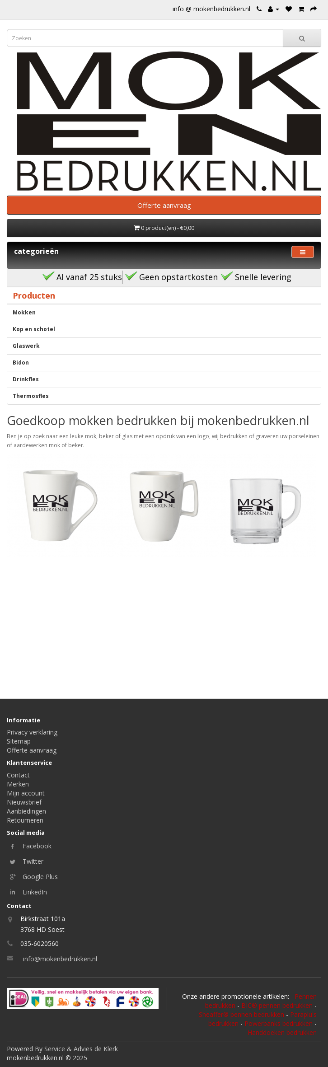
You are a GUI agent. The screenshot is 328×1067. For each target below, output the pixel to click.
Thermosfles (31, 396)
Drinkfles (26, 379)
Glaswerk (26, 346)
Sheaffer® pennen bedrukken (241, 1014)
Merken (18, 784)
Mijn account (26, 793)
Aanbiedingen (26, 811)
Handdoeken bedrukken (282, 1032)
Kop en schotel (34, 329)
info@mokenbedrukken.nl (60, 959)
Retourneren (25, 820)
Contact (18, 775)
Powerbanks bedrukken (278, 1023)
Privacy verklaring (32, 732)
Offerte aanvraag (31, 750)
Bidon (21, 362)
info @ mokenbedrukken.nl (211, 9)
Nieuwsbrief (24, 802)
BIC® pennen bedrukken (277, 1005)
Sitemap (19, 741)
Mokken (24, 312)
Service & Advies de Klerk (81, 1048)
